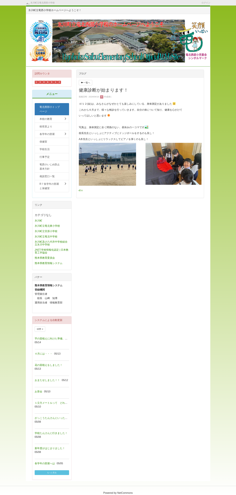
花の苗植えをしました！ (48, 365)
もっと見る (52, 473)
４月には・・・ (43, 353)
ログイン (205, 2)
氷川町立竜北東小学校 (47, 225)
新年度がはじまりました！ (50, 448)
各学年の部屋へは (45, 463)
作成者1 (105, 97)
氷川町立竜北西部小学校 (42, 2)
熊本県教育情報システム (48, 263)
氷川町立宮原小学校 (46, 231)
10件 (40, 329)
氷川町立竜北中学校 (46, 236)
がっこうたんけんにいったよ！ (52, 418)
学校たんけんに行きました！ (51, 433)
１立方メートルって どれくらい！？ (56, 403)
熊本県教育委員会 (45, 257)
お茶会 (38, 391)
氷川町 (38, 220)
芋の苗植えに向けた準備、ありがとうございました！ (65, 338)
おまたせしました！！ (47, 380)
